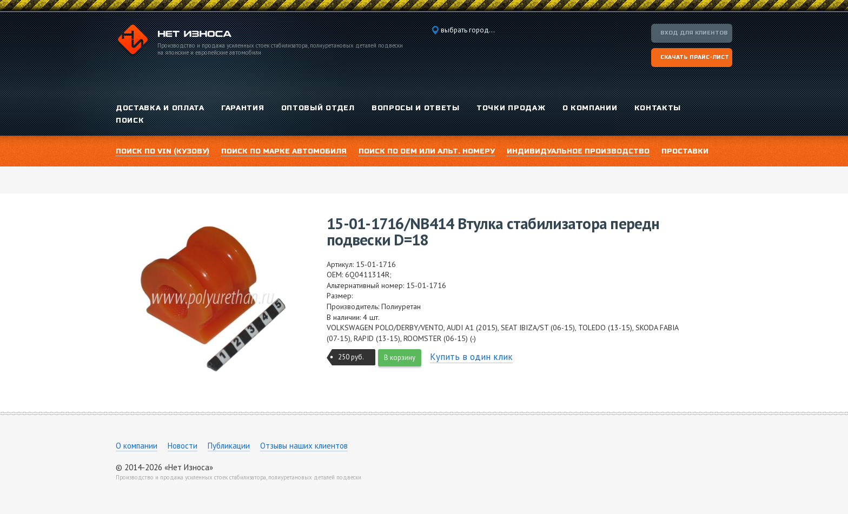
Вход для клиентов (694, 33)
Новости (182, 445)
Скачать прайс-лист (694, 57)
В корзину (399, 357)
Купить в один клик (471, 357)
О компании (136, 445)
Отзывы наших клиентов (304, 445)
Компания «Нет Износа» (173, 41)
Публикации (229, 445)
